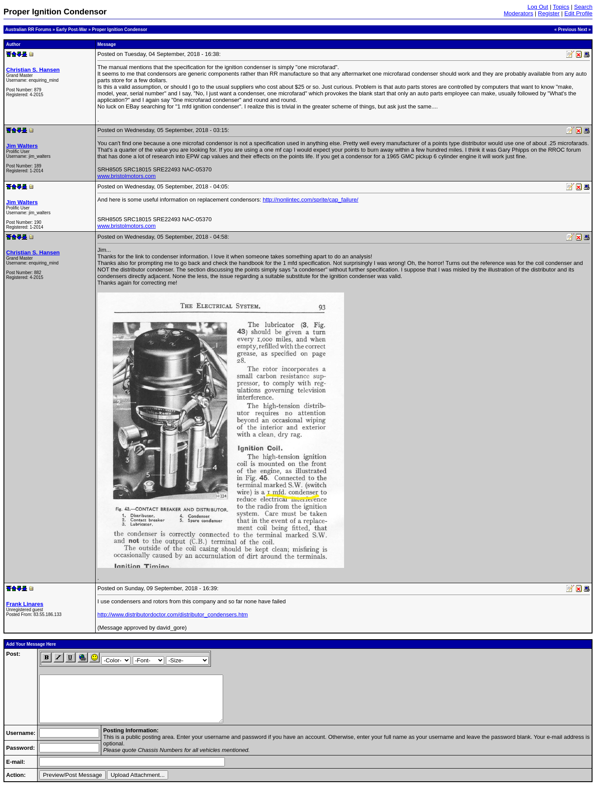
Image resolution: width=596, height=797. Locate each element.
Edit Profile (579, 13)
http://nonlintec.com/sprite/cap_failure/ (310, 199)
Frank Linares (24, 604)
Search (583, 6)
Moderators (518, 13)
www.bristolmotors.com (126, 176)
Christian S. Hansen (33, 69)
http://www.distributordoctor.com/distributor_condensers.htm (172, 614)
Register (549, 13)
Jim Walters (22, 146)
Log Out (537, 6)
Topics (561, 6)
